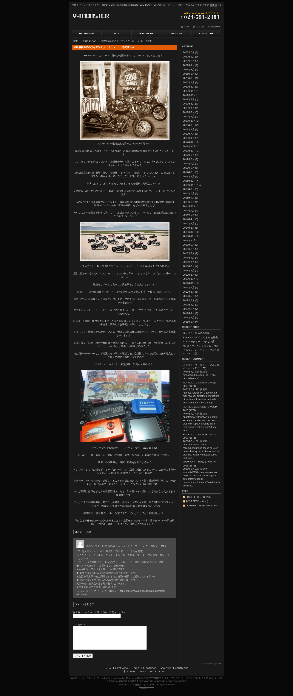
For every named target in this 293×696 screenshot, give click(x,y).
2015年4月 (189, 197)
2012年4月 (189, 300)
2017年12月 (189, 142)
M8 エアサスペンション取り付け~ (201, 345)
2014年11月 (189, 206)
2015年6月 (189, 193)
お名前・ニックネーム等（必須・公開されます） (99, 612)
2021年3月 (189, 69)
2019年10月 (189, 95)
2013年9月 (189, 244)
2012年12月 (189, 278)
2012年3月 (189, 304)
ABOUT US (176, 33)
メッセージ (79, 624)
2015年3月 (189, 202)
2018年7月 (189, 133)
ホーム (108, 672)
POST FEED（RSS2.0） (199, 497)
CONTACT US (206, 33)
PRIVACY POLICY (158, 675)
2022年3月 (189, 56)
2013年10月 (189, 240)
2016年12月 (189, 180)
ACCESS (200, 27)
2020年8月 (189, 82)
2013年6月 (189, 257)
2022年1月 (189, 65)
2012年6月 (189, 291)
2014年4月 (189, 219)
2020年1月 (189, 86)
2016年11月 (189, 185)
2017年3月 (189, 167)
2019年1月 (189, 116)
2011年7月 (189, 317)
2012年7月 (189, 287)
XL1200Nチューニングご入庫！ (200, 341)
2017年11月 (189, 146)
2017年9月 (189, 155)
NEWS (143, 675)
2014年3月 (189, 223)
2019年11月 (189, 91)
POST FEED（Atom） (197, 501)
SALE (117, 33)
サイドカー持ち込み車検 (196, 333)
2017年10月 (189, 150)
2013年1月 (189, 274)
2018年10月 (189, 120)
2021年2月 (189, 73)
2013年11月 (189, 236)
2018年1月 (189, 138)
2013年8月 (189, 249)
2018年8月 (189, 129)
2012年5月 (189, 296)
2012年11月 (189, 283)
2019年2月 (189, 112)
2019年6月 (189, 103)
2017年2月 (189, 172)
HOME (187, 27)
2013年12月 (189, 232)
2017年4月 (189, 163)
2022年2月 (189, 61)
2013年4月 (189, 261)
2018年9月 (189, 125)
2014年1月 (189, 227)
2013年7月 (189, 253)
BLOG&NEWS (146, 33)
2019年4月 (189, 108)
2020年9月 (189, 78)
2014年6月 (189, 210)
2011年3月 (189, 321)
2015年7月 (189, 189)
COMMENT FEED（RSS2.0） (202, 505)
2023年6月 (189, 52)
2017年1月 (189, 176)
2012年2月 (189, 309)
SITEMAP (215, 27)
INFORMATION (86, 33)
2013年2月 (189, 270)
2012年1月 (189, 313)
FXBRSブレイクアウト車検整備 (200, 337)
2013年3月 (189, 266)
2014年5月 (189, 214)
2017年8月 (189, 159)
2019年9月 (189, 99)
